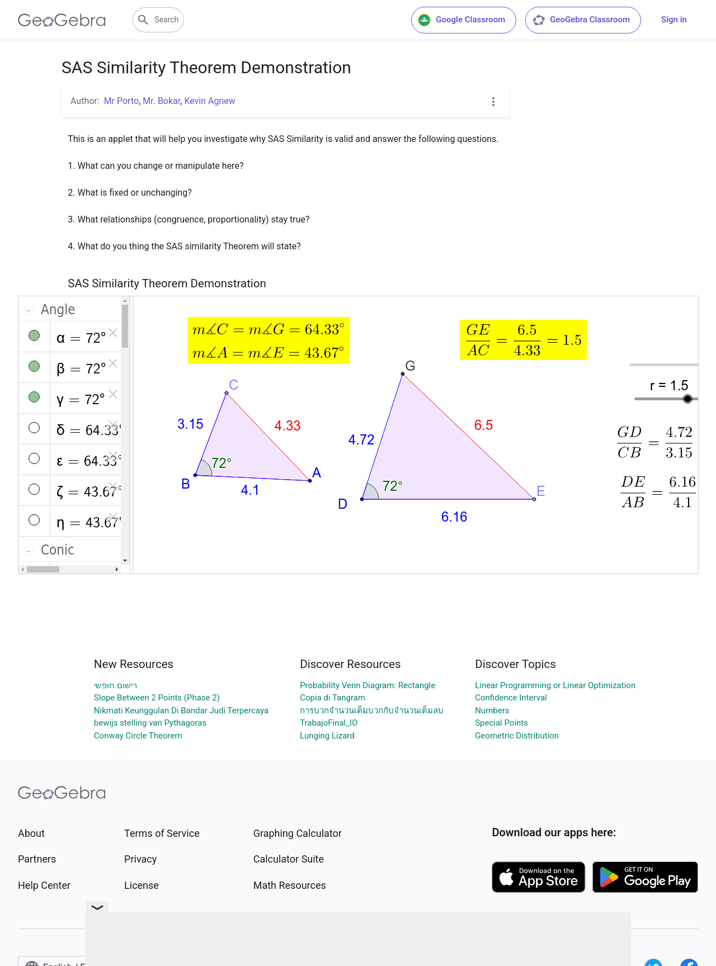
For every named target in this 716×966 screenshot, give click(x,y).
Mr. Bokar (161, 101)
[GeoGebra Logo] (62, 20)
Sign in (674, 20)
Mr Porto (121, 101)
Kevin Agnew (209, 101)
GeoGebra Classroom (581, 20)
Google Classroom (461, 20)
